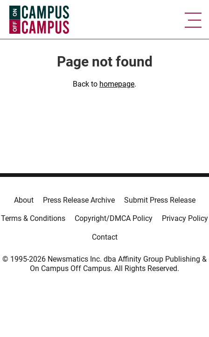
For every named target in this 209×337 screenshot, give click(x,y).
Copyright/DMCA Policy (114, 218)
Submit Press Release (159, 200)
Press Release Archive (79, 200)
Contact (105, 237)
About (24, 200)
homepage (116, 84)
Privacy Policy (185, 218)
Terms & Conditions (33, 218)
